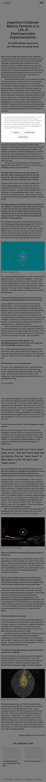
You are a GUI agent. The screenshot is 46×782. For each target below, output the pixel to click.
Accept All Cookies (29, 132)
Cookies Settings (23, 137)
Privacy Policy (35, 126)
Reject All (16, 132)
